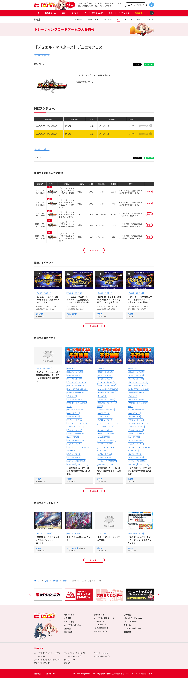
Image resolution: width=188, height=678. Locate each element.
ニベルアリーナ (82, 464)
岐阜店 (130, 314)
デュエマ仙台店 (73, 548)
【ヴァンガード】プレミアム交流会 (108, 538)
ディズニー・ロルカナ (74, 444)
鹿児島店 (39, 314)
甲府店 (99, 314)
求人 (139, 19)
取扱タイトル (50, 13)
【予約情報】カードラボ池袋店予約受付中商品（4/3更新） (109, 471)
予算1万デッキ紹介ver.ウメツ (78, 538)
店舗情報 (138, 13)
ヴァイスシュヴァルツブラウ (76, 382)
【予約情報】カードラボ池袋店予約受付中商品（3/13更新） (139, 471)
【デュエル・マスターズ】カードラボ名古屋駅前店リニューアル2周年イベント (78, 299)
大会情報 (67, 618)
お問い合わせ (50, 673)
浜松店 (37, 19)
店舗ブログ (107, 19)
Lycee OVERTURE (73, 437)
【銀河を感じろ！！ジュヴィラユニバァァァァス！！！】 (47, 540)
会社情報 (37, 673)
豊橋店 (38, 548)
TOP (38, 580)
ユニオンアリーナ (73, 413)
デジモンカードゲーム (74, 420)
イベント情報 (69, 621)
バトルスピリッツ (73, 416)
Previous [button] (30, 595)
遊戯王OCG (71, 368)
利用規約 (127, 632)
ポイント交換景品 (131, 621)
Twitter (148, 19)
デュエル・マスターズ (42, 56)
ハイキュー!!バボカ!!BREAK (76, 461)
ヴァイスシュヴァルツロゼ (76, 386)
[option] (48, 595)
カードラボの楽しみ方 (94, 13)
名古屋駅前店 (72, 314)
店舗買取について (101, 621)
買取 (110, 13)
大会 (64, 13)
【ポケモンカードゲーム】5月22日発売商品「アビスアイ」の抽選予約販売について (48, 376)
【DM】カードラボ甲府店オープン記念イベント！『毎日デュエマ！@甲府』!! (109, 299)
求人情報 (127, 614)
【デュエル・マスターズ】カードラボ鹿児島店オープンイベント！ (47, 299)
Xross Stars (71, 464)
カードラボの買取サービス (104, 618)
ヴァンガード (71, 396)
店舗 (46, 580)
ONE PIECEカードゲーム (75, 410)
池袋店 (69, 479)
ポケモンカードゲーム (44, 368)
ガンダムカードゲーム (74, 457)
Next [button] (158, 595)
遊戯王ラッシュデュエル (75, 372)
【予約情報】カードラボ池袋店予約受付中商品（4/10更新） (78, 471)
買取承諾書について (101, 628)
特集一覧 (127, 625)
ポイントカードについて (133, 618)
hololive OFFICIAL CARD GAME (77, 389)
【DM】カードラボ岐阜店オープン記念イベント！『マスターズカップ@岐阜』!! (140, 299)
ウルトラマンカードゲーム (76, 440)
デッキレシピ (123, 13)
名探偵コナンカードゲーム (76, 433)
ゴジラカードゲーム (73, 454)
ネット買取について (101, 625)
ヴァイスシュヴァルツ (74, 379)
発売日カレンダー (100, 631)
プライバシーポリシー (132, 628)
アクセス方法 (92, 19)
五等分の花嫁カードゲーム (76, 392)
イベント (75, 13)
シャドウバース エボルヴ (75, 399)
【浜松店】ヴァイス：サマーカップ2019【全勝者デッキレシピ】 (139, 540)
